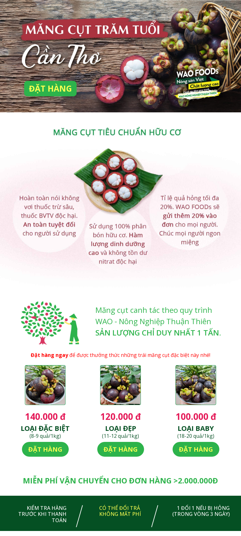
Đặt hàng (50, 88)
